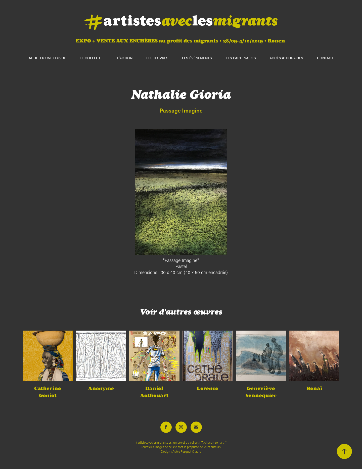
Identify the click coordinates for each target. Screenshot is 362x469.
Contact (325, 58)
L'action (124, 58)
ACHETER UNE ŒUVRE (47, 58)
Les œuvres (157, 58)
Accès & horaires (286, 58)
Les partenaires (241, 58)
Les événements (197, 58)
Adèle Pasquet (181, 451)
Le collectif (92, 58)
